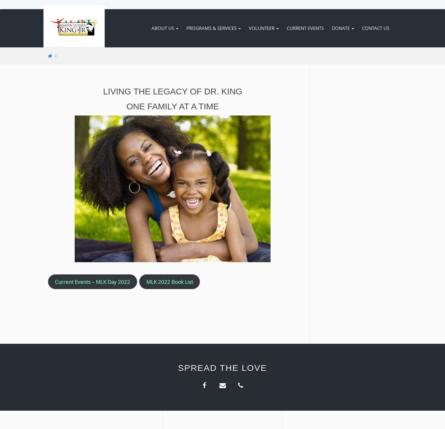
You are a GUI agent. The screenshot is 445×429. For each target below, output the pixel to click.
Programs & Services (213, 28)
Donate (343, 28)
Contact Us (375, 28)
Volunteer (264, 28)
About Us (164, 28)
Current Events (305, 28)
